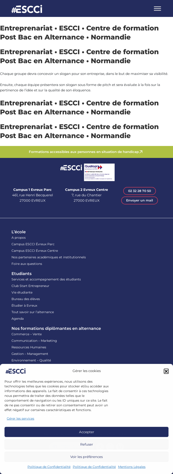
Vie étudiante (21, 292)
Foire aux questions (26, 264)
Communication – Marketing (34, 341)
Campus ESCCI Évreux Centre (34, 251)
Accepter (86, 432)
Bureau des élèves (25, 299)
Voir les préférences (86, 457)
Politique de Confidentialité (49, 467)
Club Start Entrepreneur (30, 286)
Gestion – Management (29, 354)
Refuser (86, 444)
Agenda (17, 319)
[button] (166, 371)
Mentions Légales (132, 467)
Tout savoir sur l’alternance (32, 312)
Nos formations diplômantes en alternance (56, 328)
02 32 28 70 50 (139, 191)
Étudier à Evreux (24, 305)
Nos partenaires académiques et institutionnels (48, 257)
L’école (18, 231)
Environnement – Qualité (31, 360)
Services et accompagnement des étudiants (46, 279)
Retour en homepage (26, 9)
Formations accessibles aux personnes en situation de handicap (84, 152)
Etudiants (21, 273)
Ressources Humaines (28, 347)
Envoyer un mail (139, 200)
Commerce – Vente (26, 334)
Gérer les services (20, 418)
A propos (18, 238)
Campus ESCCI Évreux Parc (33, 244)
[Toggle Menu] (157, 8)
